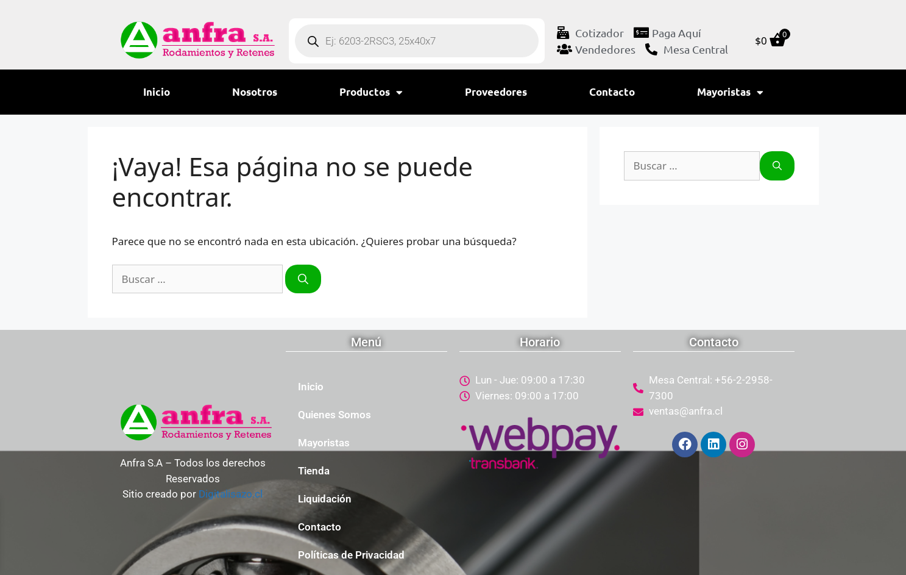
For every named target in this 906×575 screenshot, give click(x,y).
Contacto (612, 91)
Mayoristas (730, 92)
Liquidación (325, 499)
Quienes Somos (334, 415)
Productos (371, 92)
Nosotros (254, 91)
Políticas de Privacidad (351, 555)
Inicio (156, 91)
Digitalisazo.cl (231, 494)
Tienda (314, 471)
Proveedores (496, 91)
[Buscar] (303, 279)
